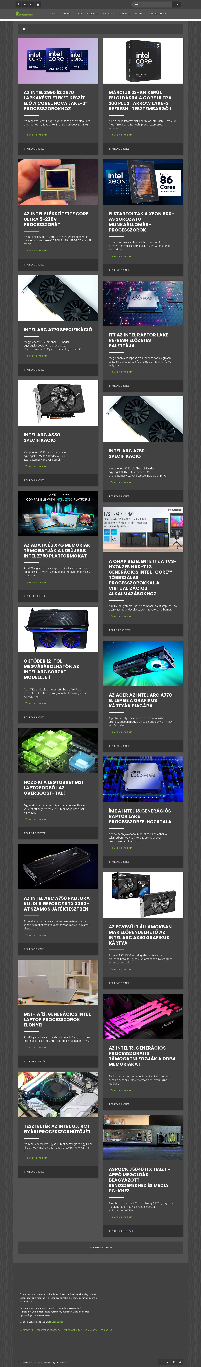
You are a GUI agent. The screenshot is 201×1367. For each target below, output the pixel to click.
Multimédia (108, 14)
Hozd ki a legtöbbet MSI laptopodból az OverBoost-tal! (53, 785)
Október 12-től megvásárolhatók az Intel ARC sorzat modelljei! (51, 667)
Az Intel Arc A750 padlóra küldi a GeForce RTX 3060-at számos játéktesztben (57, 901)
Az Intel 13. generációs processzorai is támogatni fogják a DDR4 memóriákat (142, 1054)
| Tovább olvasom (36, 132)
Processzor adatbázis (49, 1327)
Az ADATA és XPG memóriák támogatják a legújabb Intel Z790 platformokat (57, 548)
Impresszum (26, 1327)
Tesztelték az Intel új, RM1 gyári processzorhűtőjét (57, 1127)
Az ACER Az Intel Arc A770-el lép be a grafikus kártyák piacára (142, 698)
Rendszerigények (157, 14)
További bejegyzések (100, 1245)
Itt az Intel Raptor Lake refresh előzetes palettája (138, 338)
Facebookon (56, 1319)
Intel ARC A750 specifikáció (127, 451)
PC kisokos (107, 1327)
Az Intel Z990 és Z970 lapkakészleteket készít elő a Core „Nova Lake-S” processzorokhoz (56, 98)
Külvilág (139, 14)
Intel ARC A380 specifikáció (42, 435)
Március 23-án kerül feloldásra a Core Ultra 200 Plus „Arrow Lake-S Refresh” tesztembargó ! (140, 98)
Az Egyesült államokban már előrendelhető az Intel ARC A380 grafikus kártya (140, 932)
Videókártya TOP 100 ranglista (81, 1327)
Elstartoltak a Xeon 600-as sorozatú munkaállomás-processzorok (141, 219)
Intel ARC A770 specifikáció (58, 327)
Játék (79, 14)
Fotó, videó (124, 14)
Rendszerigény (35, 1359)
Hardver (67, 14)
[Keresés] (176, 4)
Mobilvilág (92, 14)
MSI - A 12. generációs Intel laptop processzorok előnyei (57, 1017)
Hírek (55, 14)
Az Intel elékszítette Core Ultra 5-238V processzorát (56, 216)
